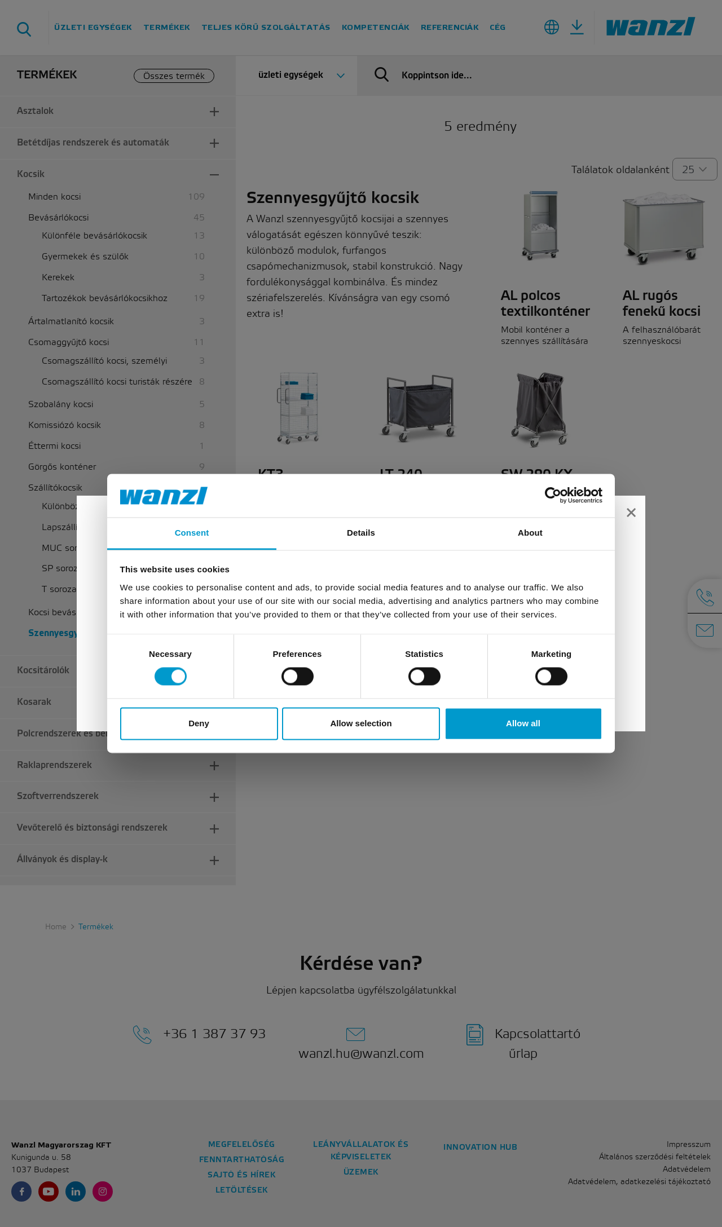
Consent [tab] (192, 532)
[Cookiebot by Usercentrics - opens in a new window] (553, 495)
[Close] (631, 514)
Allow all (523, 723)
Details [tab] (361, 532)
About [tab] (530, 532)
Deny (198, 723)
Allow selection (360, 723)
